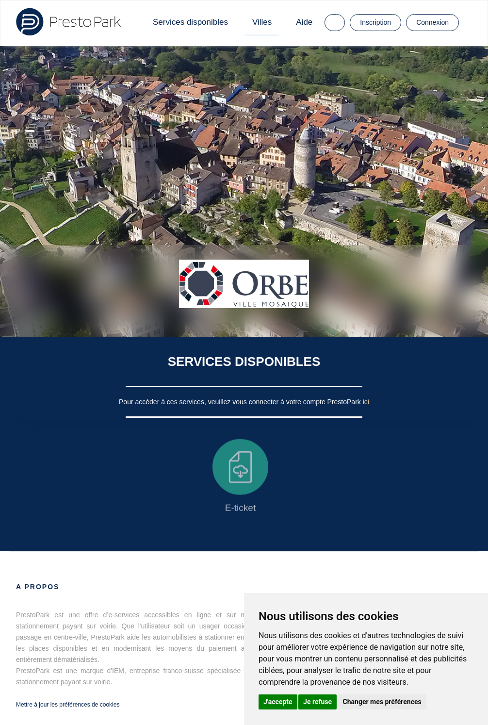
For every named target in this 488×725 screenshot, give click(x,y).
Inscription (375, 22)
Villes (262, 22)
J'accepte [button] (278, 702)
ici (366, 402)
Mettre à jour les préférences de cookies (67, 704)
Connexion (432, 22)
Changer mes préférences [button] (382, 702)
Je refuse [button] (317, 702)
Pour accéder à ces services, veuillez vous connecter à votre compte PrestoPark (241, 402)
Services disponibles (190, 22)
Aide (304, 22)
